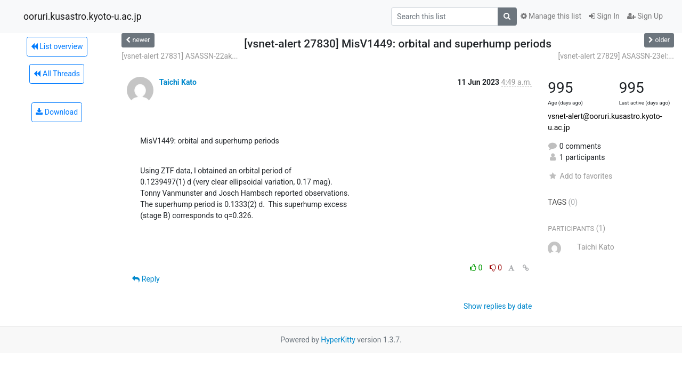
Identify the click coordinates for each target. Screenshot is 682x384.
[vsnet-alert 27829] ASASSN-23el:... (616, 56)
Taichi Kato (178, 82)
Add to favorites (580, 176)
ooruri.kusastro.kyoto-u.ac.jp (82, 16)
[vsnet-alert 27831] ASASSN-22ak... (179, 56)
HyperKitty (338, 339)
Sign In (604, 16)
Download (57, 112)
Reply (145, 279)
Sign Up (645, 16)
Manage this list (551, 16)
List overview (57, 46)
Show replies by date (498, 306)
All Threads (56, 73)
